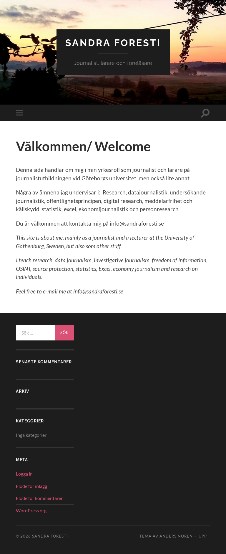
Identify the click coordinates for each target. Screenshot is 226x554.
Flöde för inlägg (31, 486)
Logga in (24, 473)
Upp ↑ (204, 536)
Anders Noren (176, 536)
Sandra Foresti (113, 42)
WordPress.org (31, 510)
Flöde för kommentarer (39, 498)
